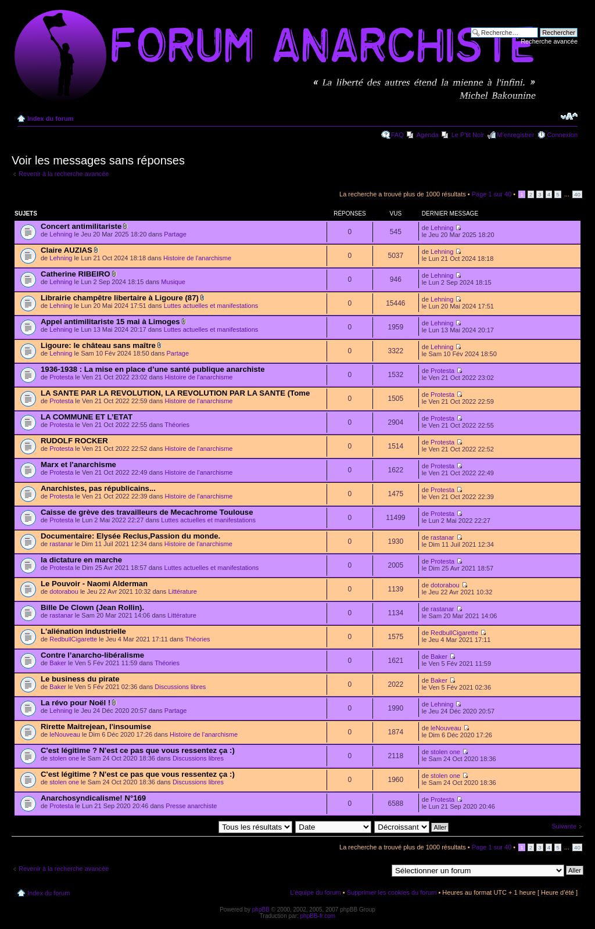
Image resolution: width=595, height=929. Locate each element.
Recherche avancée (549, 41)
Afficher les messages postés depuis (202, 826)
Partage (175, 234)
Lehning (60, 234)
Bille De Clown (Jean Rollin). (92, 607)
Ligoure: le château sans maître (98, 345)
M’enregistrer (515, 134)
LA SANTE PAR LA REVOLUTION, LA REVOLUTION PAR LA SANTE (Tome (175, 393)
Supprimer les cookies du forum (392, 892)
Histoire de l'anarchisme (197, 257)
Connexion (562, 134)
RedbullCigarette (73, 639)
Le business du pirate (80, 679)
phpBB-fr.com (318, 916)
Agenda (428, 134)
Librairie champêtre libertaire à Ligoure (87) (120, 297)
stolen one (64, 758)
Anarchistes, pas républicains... (98, 488)
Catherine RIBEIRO (75, 274)
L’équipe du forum (315, 892)
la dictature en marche (81, 559)
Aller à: (377, 869)
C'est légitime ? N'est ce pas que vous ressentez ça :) (138, 750)
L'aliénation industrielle (83, 631)
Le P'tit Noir (468, 134)
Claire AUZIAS (66, 250)
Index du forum (50, 118)
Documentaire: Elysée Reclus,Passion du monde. (130, 536)
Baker (57, 662)
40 (577, 194)
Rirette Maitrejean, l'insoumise (96, 726)
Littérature (182, 591)
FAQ (397, 134)
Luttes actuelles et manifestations (211, 305)
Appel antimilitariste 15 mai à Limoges (110, 321)
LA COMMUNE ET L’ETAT (86, 417)
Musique (173, 281)
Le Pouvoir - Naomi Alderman (94, 583)
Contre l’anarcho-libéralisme (92, 655)
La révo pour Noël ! (75, 702)
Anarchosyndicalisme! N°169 (93, 798)
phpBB (261, 909)
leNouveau (64, 734)
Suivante (563, 826)
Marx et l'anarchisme (78, 464)
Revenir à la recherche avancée (64, 173)
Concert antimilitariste (81, 226)
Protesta (61, 377)
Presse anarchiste (191, 805)
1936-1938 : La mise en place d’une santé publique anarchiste (153, 369)
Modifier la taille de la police (569, 116)
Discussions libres (180, 686)
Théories (176, 424)
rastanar (61, 543)
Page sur (492, 194)
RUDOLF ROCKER (74, 440)
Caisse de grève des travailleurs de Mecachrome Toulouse (147, 512)
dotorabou (63, 591)
